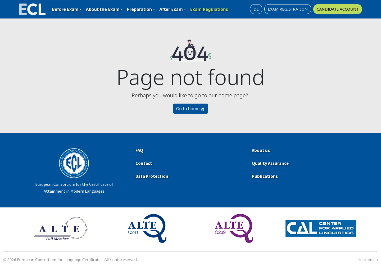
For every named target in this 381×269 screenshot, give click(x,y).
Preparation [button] (139, 9)
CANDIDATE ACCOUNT (338, 9)
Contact (143, 163)
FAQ (139, 150)
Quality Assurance (270, 163)
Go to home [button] (190, 109)
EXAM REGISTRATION (288, 9)
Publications (265, 176)
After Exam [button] (171, 9)
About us (261, 150)
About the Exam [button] (102, 9)
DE (256, 9)
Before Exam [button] (65, 9)
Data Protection (151, 176)
